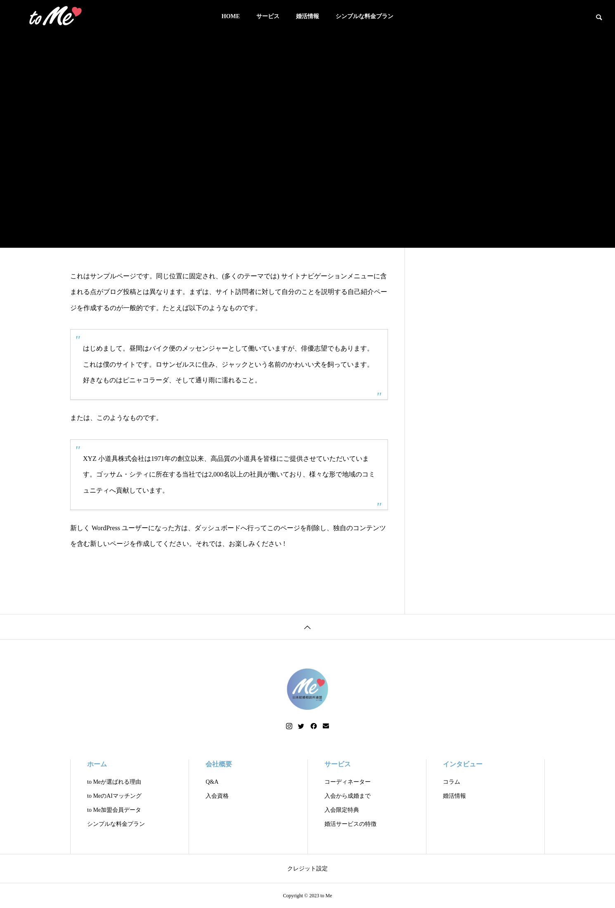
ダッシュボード (217, 527)
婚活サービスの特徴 (350, 824)
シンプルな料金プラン (364, 16)
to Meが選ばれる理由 (114, 782)
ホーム (97, 764)
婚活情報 (307, 16)
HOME (231, 16)
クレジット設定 (307, 868)
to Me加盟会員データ (114, 810)
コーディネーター (347, 782)
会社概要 (219, 764)
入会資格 (217, 796)
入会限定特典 (341, 810)
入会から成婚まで (347, 796)
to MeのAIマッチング (114, 796)
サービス (267, 16)
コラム (451, 782)
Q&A (212, 782)
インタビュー (463, 764)
